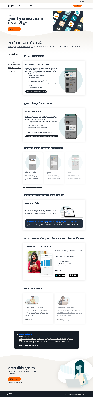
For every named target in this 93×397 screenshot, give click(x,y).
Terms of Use (41, 393)
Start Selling (77, 5)
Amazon (31, 338)
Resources (39, 5)
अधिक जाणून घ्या (58, 270)
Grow (26, 5)
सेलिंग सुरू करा (14, 29)
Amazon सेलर (10, 12)
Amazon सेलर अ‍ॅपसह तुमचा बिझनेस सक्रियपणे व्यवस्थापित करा (14, 68)
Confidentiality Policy (31, 393)
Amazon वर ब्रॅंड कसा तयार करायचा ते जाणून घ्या (28, 345)
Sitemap (23, 393)
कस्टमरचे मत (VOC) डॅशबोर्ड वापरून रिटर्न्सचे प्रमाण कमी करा (14, 63)
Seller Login (81, 1)
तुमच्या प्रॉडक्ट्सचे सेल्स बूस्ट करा (14, 60)
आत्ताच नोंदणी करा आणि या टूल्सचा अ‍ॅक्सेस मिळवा (32, 187)
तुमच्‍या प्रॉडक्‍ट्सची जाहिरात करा (14, 57)
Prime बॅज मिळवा (13, 54)
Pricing (32, 5)
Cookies (49, 393)
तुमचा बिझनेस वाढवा (16, 12)
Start (20, 5)
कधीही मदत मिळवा (11, 71)
